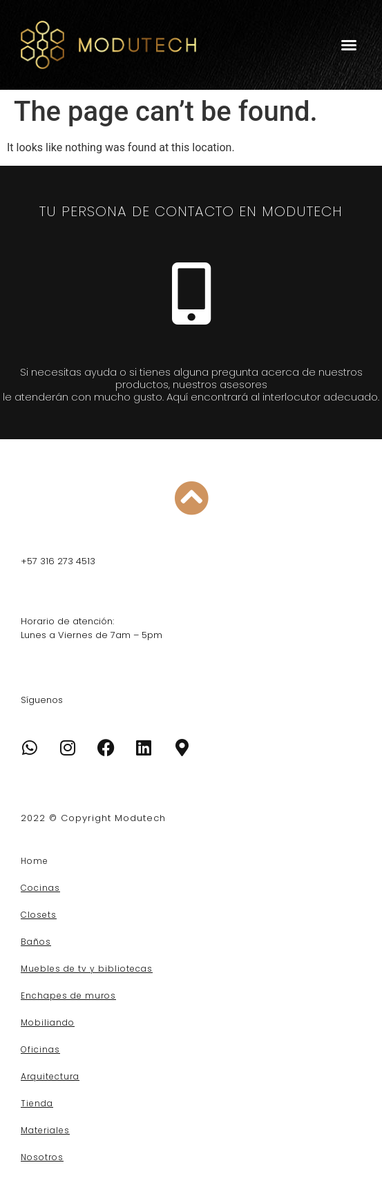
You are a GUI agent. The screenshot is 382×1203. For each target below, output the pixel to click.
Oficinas (40, 1049)
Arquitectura (50, 1076)
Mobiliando (48, 1022)
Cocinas (40, 888)
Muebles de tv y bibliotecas (87, 968)
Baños (36, 941)
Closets (39, 915)
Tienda (37, 1103)
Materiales (45, 1130)
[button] (348, 44)
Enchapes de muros (68, 995)
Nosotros (42, 1157)
